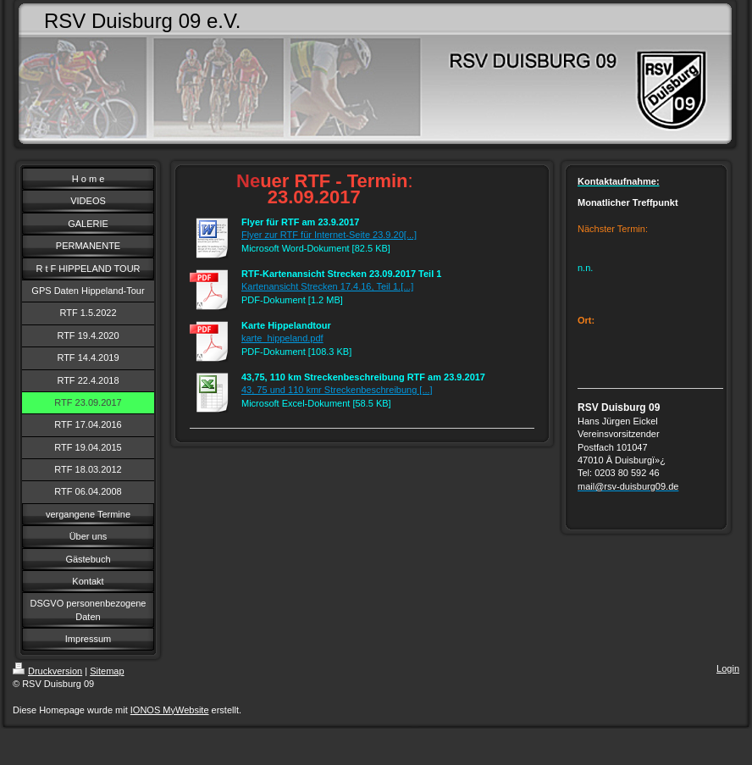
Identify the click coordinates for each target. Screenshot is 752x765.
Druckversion (47, 671)
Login (727, 668)
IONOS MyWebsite (169, 710)
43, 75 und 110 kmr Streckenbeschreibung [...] (337, 390)
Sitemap (107, 671)
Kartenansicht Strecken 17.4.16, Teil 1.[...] (327, 286)
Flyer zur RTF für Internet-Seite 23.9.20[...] (329, 235)
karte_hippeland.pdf (282, 338)
